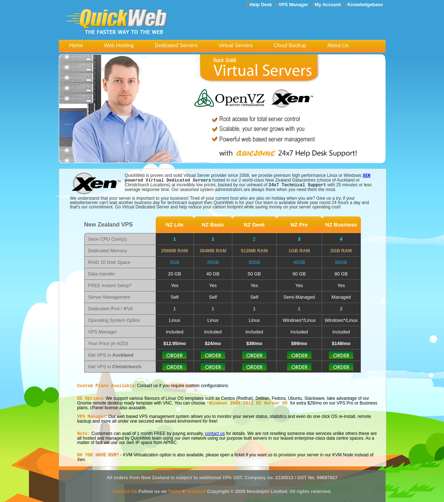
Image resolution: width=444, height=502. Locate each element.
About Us (338, 45)
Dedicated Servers (176, 45)
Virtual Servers (236, 45)
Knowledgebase (365, 4)
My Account (328, 4)
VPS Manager (293, 4)
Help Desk (260, 4)
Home (76, 45)
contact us (215, 430)
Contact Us (125, 488)
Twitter (175, 488)
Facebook (195, 488)
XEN (367, 175)
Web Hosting (119, 45)
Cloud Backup (290, 45)
